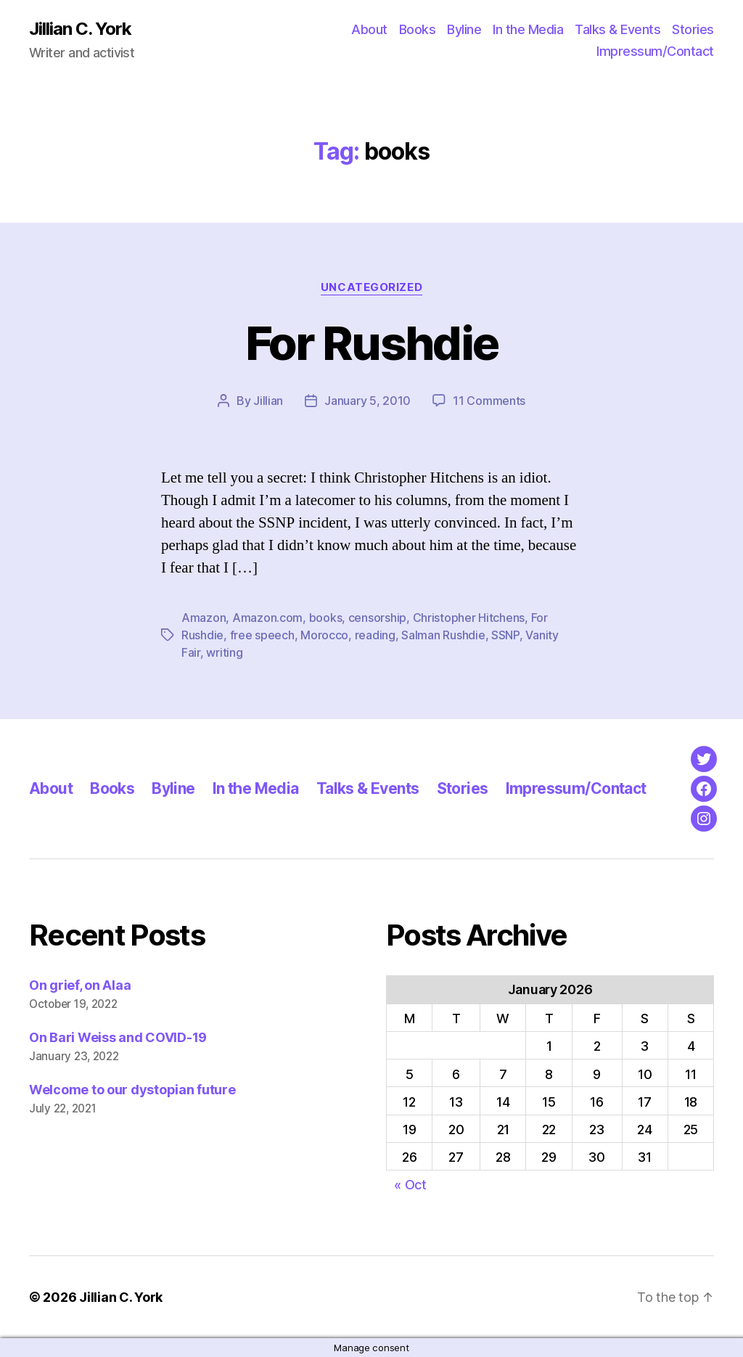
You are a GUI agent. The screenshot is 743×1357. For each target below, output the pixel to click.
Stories (693, 29)
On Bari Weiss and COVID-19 (118, 1037)
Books (417, 29)
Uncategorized (371, 287)
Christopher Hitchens (469, 617)
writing (224, 652)
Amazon (203, 617)
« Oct (410, 1184)
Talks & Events (617, 29)
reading (375, 635)
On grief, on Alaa (80, 985)
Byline (464, 29)
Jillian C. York (80, 29)
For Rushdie (371, 343)
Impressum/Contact (655, 51)
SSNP (505, 635)
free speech (262, 635)
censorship (377, 617)
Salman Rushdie (443, 635)
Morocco (324, 635)
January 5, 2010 (367, 400)
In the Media (528, 29)
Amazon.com (267, 617)
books (325, 617)
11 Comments (489, 400)
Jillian (268, 400)
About (369, 29)
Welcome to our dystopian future (132, 1089)
